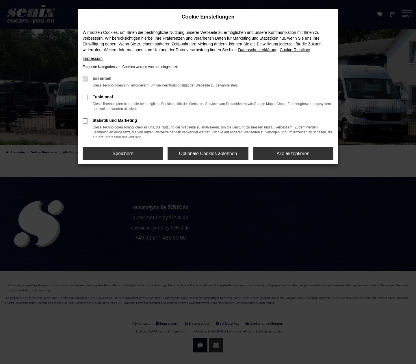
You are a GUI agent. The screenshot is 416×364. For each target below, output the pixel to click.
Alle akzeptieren (292, 153)
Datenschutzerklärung (257, 49)
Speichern (123, 153)
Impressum (93, 58)
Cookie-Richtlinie (295, 49)
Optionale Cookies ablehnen (208, 153)
